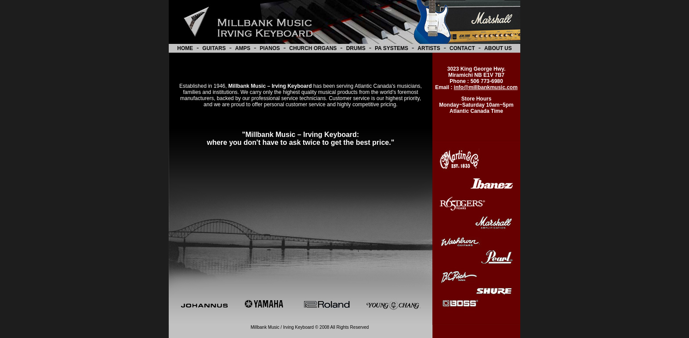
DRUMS (356, 48)
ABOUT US (498, 48)
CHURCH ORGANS (313, 48)
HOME (185, 48)
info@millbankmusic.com (486, 87)
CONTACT (462, 48)
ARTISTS (428, 48)
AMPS (242, 48)
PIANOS (270, 48)
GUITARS (214, 48)
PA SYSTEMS (391, 48)
